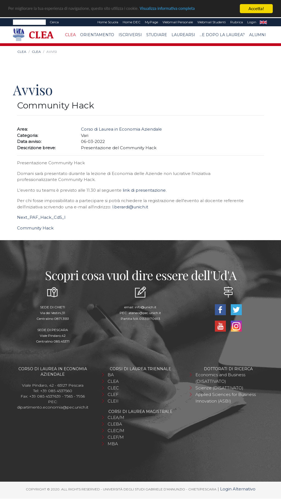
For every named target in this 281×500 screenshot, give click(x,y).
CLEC (113, 387)
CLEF (113, 394)
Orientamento (97, 34)
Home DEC (131, 22)
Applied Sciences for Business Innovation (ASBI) (225, 398)
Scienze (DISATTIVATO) (219, 387)
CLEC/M (116, 430)
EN (263, 22)
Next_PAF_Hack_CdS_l (41, 217)
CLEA (70, 34)
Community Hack (35, 228)
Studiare (156, 34)
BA (111, 374)
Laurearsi (183, 34)
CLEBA (115, 424)
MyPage (151, 22)
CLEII (113, 401)
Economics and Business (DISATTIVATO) (220, 378)
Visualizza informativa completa (181, 9)
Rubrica (236, 22)
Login (251, 22)
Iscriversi (130, 34)
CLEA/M (116, 417)
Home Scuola (107, 22)
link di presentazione (144, 190)
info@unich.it (145, 307)
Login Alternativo (237, 489)
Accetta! (256, 9)
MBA (113, 443)
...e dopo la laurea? (222, 34)
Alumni (257, 34)
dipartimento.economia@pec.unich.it (52, 407)
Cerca (54, 22)
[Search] (29, 22)
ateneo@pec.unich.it (144, 313)
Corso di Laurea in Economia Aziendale (121, 129)
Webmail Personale (177, 22)
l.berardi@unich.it (130, 206)
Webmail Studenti (211, 22)
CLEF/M (116, 437)
